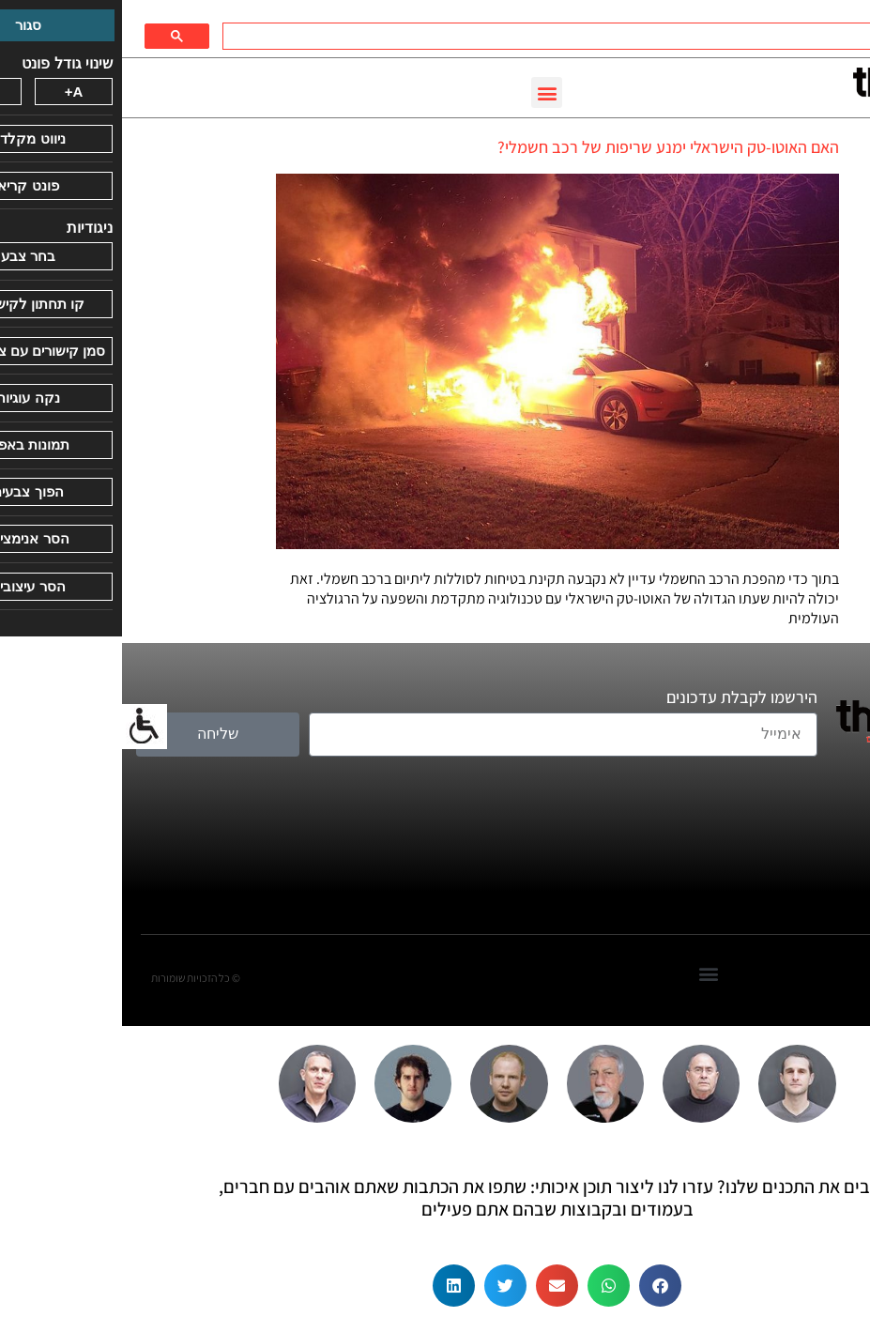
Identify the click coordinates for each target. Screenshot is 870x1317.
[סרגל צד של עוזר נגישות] (22, 726)
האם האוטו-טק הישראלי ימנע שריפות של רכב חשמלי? (546, 147)
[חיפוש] (476, 36)
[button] (424, 92)
